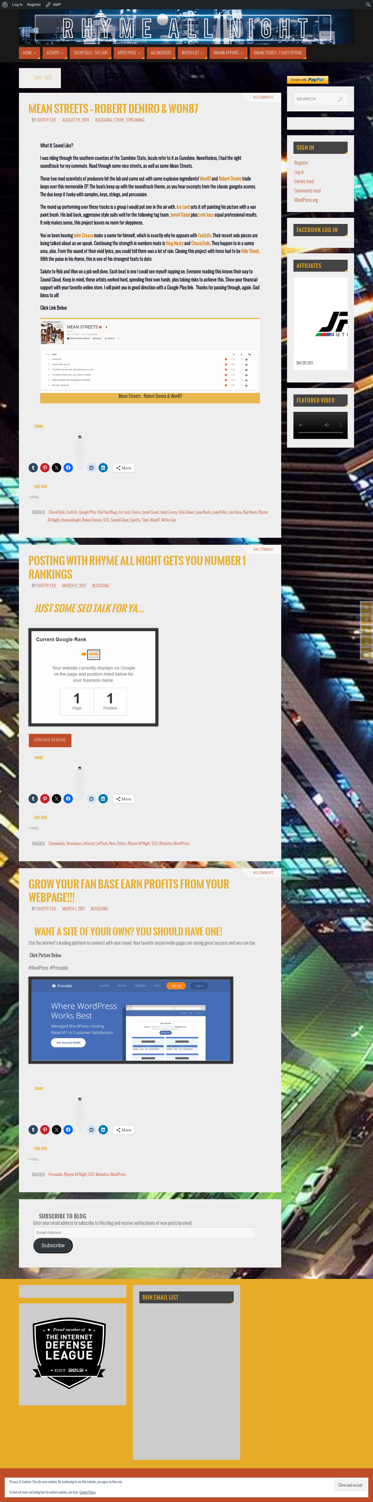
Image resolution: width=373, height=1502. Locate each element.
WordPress (181, 843)
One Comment (264, 549)
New (112, 843)
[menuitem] (5, 4)
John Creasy (83, 235)
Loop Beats (203, 512)
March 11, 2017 (74, 586)
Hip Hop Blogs (107, 512)
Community (57, 843)
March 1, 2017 (73, 909)
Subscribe (53, 1245)
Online (121, 843)
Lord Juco (206, 215)
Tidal (145, 520)
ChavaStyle (200, 243)
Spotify (135, 520)
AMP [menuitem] (53, 5)
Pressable (56, 1174)
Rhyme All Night (139, 843)
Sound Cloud (120, 520)
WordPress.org (306, 200)
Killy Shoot (250, 251)
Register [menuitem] (34, 4)
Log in (299, 172)
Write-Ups (168, 520)
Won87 (205, 179)
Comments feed (307, 190)
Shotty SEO (46, 120)
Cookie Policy (88, 1492)
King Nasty (174, 243)
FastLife (204, 235)
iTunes (135, 512)
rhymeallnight (71, 520)
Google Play (87, 512)
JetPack (102, 843)
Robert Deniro (230, 179)
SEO (106, 520)
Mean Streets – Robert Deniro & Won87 (113, 109)
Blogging (103, 120)
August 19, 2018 (75, 120)
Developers (74, 843)
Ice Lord (183, 207)
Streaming (135, 120)
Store (119, 120)
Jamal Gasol (180, 215)
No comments (263, 97)
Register (301, 163)
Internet (89, 843)
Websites (165, 843)
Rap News (250, 512)
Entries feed (304, 181)
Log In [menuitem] (17, 4)
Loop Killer (219, 512)
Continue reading (50, 740)
